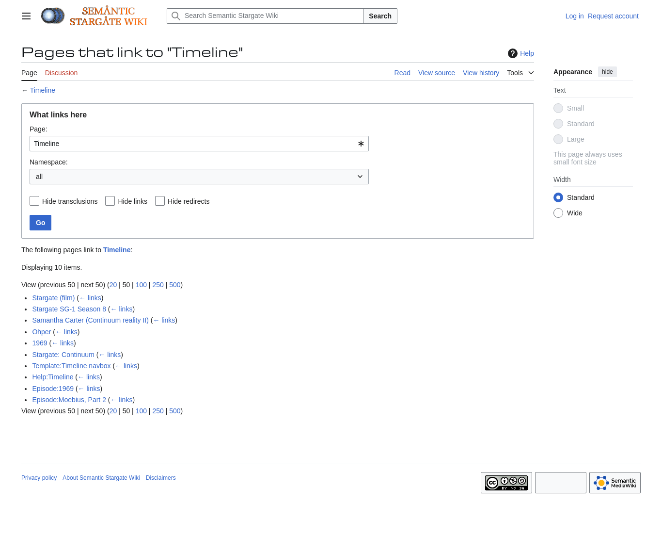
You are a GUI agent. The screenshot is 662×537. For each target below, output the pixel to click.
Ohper (41, 332)
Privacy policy (39, 477)
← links (90, 298)
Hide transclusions (69, 201)
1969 (39, 343)
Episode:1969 (53, 388)
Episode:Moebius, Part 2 (69, 400)
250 (157, 285)
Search (380, 16)
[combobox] (199, 143)
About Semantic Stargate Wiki (101, 477)
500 (174, 285)
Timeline (42, 90)
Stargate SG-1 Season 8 (69, 309)
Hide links (132, 201)
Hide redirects (188, 201)
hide (607, 71)
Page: (38, 129)
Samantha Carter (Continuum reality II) (90, 320)
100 (141, 285)
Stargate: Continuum (63, 354)
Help (519, 53)
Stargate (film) (53, 298)
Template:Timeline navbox (71, 366)
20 (113, 285)
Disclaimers (161, 477)
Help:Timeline (52, 377)
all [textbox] (39, 176)
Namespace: (49, 162)
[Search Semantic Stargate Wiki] (265, 16)
